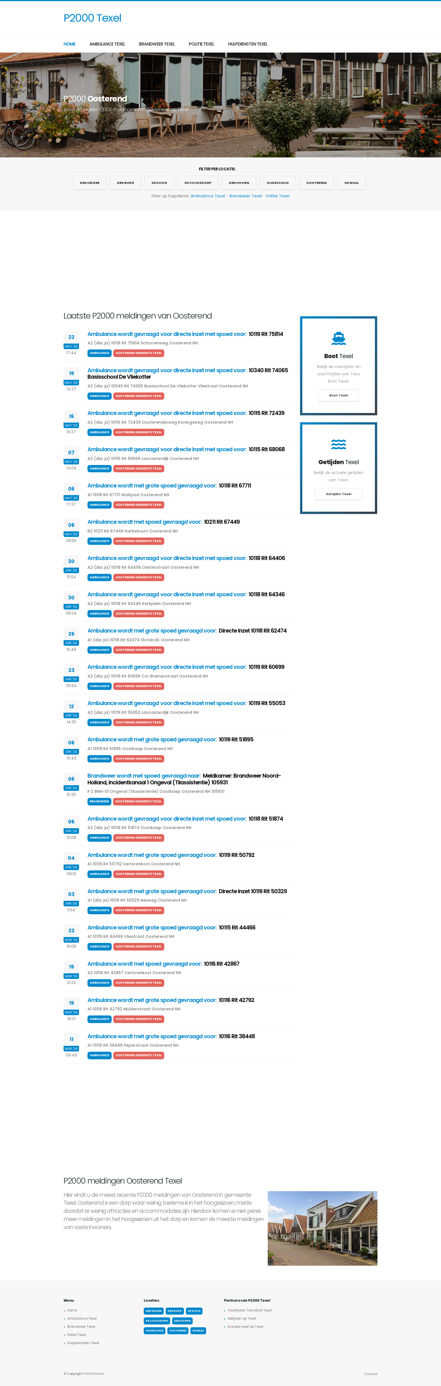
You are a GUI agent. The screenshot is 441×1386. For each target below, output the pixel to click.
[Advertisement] (274, 18)
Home (69, 44)
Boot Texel (338, 395)
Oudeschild (278, 182)
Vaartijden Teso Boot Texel (252, 1310)
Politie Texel (201, 44)
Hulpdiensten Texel (247, 44)
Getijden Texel (338, 494)
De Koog (159, 182)
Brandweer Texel (157, 44)
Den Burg (125, 182)
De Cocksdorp (198, 182)
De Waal (352, 182)
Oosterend (316, 182)
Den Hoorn (239, 182)
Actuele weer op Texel (248, 1326)
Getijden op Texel (243, 1318)
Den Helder (90, 182)
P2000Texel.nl (94, 1373)
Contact (370, 1373)
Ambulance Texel (107, 44)
